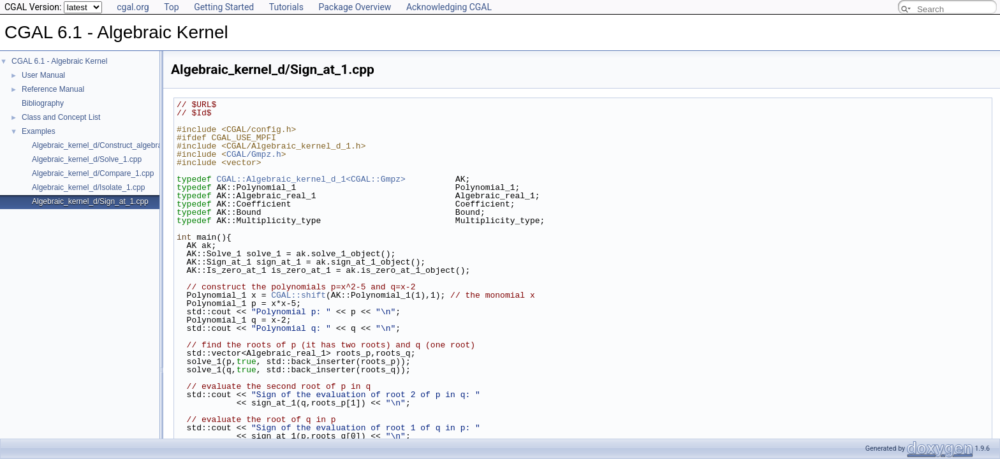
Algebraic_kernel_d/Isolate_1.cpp (88, 187)
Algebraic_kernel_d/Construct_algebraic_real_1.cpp (120, 145)
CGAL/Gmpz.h (253, 154)
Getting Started (224, 7)
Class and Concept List (61, 117)
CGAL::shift (298, 295)
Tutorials (286, 7)
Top (171, 7)
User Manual (43, 75)
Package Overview (354, 7)
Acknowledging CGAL (449, 7)
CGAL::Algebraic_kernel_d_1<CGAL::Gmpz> (310, 179)
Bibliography (43, 103)
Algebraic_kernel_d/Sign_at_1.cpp (90, 201)
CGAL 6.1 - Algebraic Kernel (59, 61)
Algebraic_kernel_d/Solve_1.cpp (87, 159)
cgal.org (133, 7)
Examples (38, 131)
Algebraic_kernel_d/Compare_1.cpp (93, 173)
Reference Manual (53, 89)
